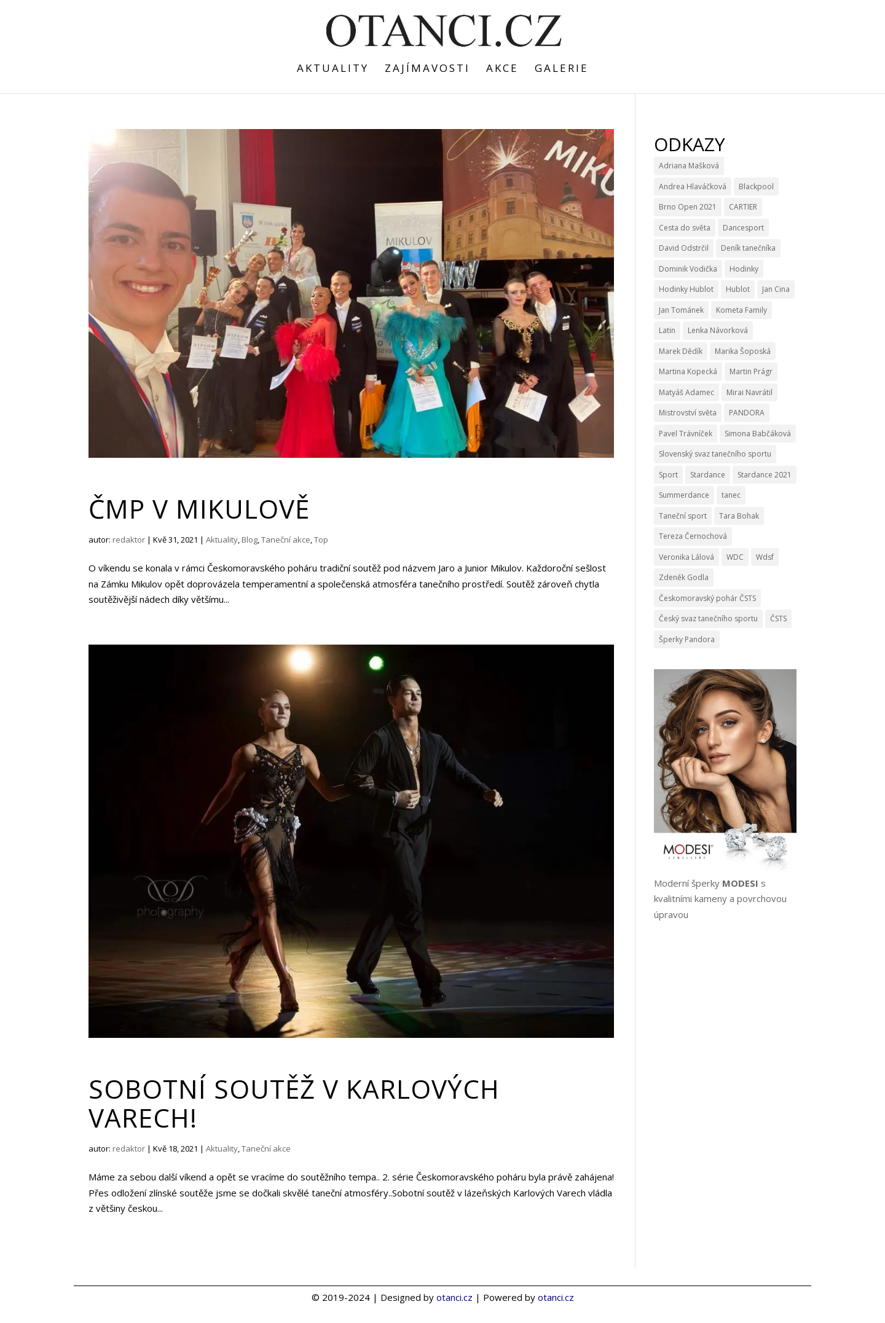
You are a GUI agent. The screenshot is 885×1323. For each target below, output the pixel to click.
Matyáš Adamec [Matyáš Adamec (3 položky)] (686, 392)
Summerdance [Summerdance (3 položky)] (684, 495)
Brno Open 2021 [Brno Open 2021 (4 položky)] (688, 207)
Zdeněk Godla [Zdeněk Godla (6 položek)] (684, 577)
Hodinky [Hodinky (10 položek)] (744, 269)
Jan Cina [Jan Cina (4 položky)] (776, 289)
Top (321, 539)
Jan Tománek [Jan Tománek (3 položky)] (681, 310)
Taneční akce (285, 539)
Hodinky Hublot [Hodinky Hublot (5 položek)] (686, 289)
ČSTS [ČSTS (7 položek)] (778, 618)
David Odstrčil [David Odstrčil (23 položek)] (684, 248)
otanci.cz (454, 1297)
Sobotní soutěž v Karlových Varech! (294, 1102)
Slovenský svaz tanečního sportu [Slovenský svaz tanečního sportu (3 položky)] (715, 454)
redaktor (128, 539)
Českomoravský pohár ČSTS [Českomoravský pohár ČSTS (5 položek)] (707, 598)
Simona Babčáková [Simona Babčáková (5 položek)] (758, 433)
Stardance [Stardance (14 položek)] (707, 474)
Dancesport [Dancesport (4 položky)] (743, 227)
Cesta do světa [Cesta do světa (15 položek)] (684, 227)
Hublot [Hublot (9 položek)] (738, 289)
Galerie (562, 69)
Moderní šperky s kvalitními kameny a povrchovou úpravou (720, 899)
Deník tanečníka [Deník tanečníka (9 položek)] (748, 248)
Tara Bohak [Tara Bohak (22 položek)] (739, 516)
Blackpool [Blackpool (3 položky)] (756, 186)
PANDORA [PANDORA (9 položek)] (747, 412)
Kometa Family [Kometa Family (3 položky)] (741, 310)
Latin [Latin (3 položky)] (667, 330)
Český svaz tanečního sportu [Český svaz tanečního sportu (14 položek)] (708, 618)
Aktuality (333, 69)
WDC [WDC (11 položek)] (735, 557)
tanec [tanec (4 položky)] (731, 495)
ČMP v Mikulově (199, 508)
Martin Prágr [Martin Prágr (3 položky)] (751, 371)
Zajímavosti (427, 69)
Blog (250, 539)
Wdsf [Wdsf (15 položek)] (765, 557)
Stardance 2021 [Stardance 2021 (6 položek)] (765, 474)
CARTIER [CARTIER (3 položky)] (743, 207)
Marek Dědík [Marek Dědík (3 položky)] (680, 351)
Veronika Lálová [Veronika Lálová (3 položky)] (686, 557)
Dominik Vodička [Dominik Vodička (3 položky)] (688, 269)
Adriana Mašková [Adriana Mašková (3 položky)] (689, 165)
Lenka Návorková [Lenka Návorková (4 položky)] (718, 330)
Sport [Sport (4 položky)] (668, 474)
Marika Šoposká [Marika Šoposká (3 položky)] (743, 351)
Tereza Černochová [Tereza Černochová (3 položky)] (693, 536)
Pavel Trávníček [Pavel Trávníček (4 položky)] (685, 433)
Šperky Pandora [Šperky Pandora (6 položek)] (687, 639)
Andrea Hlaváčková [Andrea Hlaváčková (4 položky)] (692, 186)
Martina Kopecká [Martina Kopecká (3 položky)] (688, 371)
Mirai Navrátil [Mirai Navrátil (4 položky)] (749, 392)
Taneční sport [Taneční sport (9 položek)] (683, 516)
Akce (502, 69)
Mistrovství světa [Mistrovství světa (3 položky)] (688, 412)
